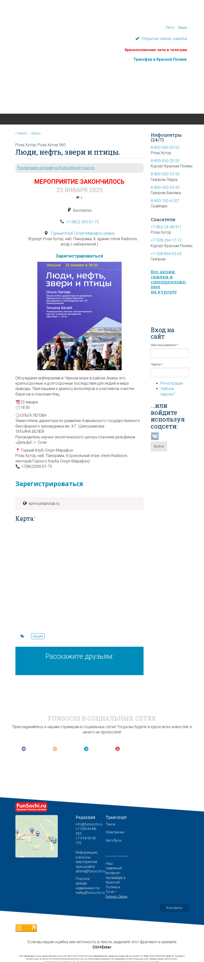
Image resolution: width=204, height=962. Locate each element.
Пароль (157, 364)
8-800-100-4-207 (165, 200)
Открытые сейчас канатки (163, 38)
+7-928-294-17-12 (166, 240)
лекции (38, 636)
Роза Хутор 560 (52, 145)
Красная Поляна (52, 97)
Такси (110, 824)
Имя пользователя (164, 345)
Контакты (174, 908)
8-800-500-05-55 (165, 147)
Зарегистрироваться (79, 256)
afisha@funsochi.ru (91, 871)
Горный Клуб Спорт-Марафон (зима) (83, 233)
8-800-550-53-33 (165, 174)
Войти (159, 446)
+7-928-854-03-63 (166, 253)
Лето (169, 27)
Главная (21, 133)
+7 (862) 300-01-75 (82, 222)
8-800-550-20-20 (165, 160)
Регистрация (171, 383)
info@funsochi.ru (89, 824)
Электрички (115, 832)
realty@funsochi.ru (90, 893)
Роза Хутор (25, 145)
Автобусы (114, 840)
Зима (182, 27)
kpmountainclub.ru (44, 503)
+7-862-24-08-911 (166, 227)
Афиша (36, 133)
